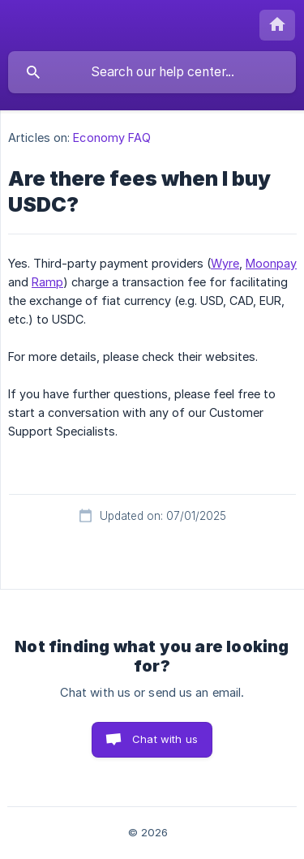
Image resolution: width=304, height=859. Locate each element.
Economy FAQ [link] (112, 137)
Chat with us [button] (165, 738)
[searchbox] (152, 72)
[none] (277, 25)
